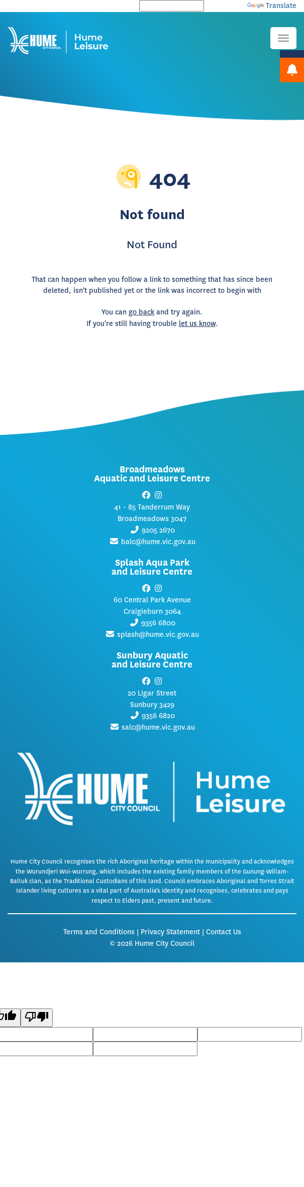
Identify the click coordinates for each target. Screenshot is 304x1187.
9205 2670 (158, 530)
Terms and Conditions (99, 932)
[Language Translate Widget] (171, 6)
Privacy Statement (170, 932)
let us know (197, 323)
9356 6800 (158, 623)
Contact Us (223, 932)
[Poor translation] (37, 1017)
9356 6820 (158, 716)
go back (141, 312)
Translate (271, 6)
